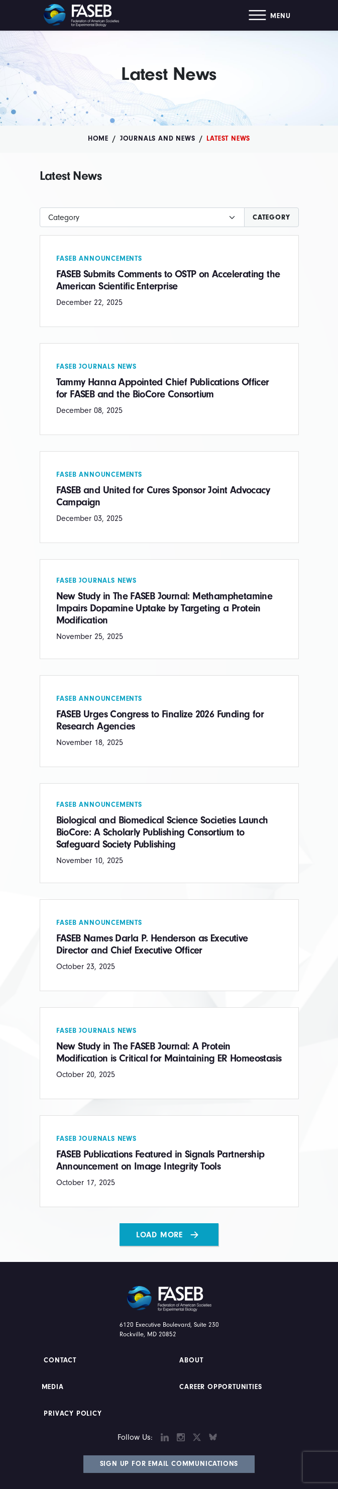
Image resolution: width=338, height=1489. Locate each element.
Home (98, 139)
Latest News (228, 139)
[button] (269, 15)
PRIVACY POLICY (73, 1414)
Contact (61, 1360)
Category (271, 217)
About (191, 1360)
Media (53, 1387)
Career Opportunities (219, 1387)
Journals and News (157, 139)
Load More (159, 1234)
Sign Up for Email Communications (169, 1464)
